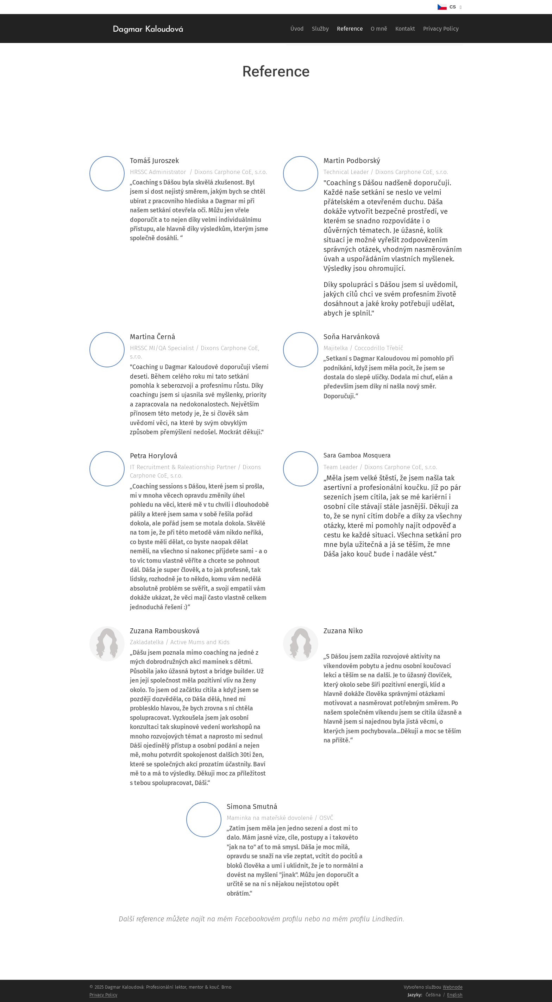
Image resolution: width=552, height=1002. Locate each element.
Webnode (453, 987)
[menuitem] (271, 28)
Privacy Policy (103, 994)
